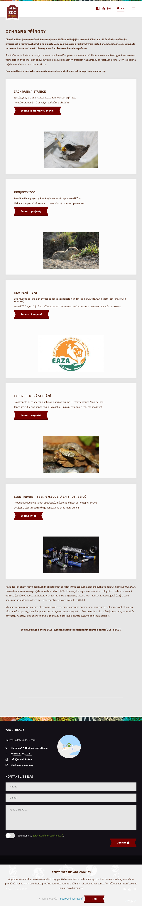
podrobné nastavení (71, 898)
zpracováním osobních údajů (48, 835)
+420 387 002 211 (21, 753)
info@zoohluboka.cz (22, 759)
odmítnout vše (48, 898)
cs (120, 8)
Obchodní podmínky (22, 765)
